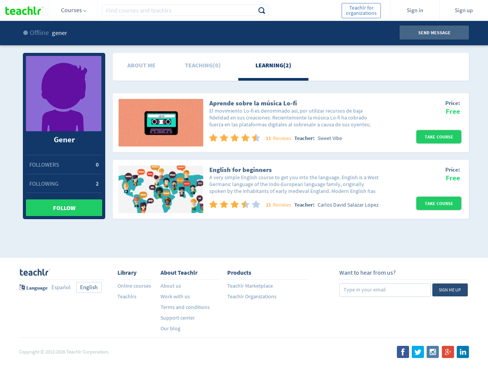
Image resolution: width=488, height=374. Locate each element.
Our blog (170, 328)
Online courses (134, 285)
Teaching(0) (203, 65)
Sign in (415, 10)
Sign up (464, 10)
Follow (64, 208)
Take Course (439, 137)
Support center (178, 317)
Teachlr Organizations (251, 296)
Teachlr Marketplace (250, 285)
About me (141, 65)
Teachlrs (126, 296)
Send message (434, 32)
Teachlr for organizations (361, 10)
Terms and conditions (185, 307)
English (89, 287)
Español (61, 287)
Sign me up (450, 290)
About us (171, 285)
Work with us (175, 296)
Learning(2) (273, 65)
